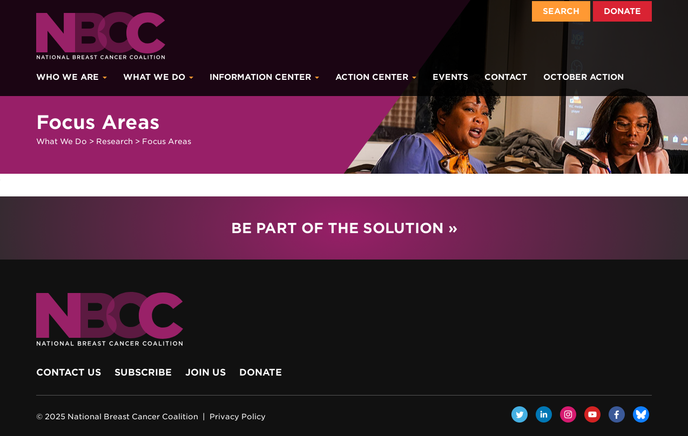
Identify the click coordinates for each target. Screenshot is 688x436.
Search (561, 11)
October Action (583, 77)
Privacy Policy (238, 416)
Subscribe (143, 372)
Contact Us (68, 372)
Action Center (375, 77)
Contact (505, 77)
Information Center (264, 77)
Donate (622, 11)
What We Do (158, 77)
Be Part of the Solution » (344, 228)
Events (450, 77)
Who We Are (71, 77)
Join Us (205, 372)
